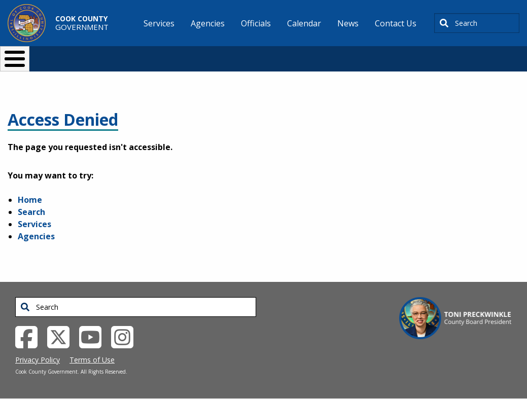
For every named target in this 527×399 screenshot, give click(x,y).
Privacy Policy (37, 360)
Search (31, 211)
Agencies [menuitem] (208, 23)
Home (30, 199)
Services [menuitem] (159, 23)
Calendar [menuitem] (304, 23)
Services (34, 224)
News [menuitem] (348, 23)
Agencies (36, 236)
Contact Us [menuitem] (395, 23)
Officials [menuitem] (256, 23)
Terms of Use (92, 360)
